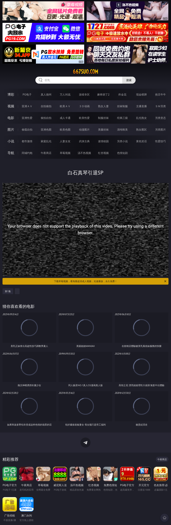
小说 (11, 141)
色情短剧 (122, 153)
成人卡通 (65, 118)
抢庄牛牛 (160, 94)
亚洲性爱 (27, 118)
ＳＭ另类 (160, 106)
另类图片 (160, 129)
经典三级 (122, 118)
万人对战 (65, 94)
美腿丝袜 (103, 129)
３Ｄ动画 (84, 106)
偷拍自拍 (46, 118)
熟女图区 (141, 129)
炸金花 (122, 94)
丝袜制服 (122, 106)
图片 (11, 129)
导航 (11, 153)
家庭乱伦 (46, 141)
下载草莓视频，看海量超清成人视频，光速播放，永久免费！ (110, 281)
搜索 (129, 80)
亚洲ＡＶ (27, 106)
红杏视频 (103, 153)
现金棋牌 (141, 94)
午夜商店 (46, 153)
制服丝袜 (103, 118)
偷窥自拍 (27, 129)
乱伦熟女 (141, 118)
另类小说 (122, 141)
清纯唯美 (122, 129)
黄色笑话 (141, 141)
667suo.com (85, 71)
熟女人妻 (103, 106)
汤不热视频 (84, 153)
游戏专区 (84, 94)
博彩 (11, 94)
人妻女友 (65, 141)
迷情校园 (103, 141)
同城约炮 (27, 153)
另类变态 (160, 118)
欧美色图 (65, 129)
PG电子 (27, 94)
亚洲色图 (46, 129)
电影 (11, 118)
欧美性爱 (84, 118)
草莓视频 (65, 153)
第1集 (8, 291)
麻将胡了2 (103, 94)
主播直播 (141, 106)
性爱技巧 (160, 141)
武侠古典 (84, 141)
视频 (11, 106)
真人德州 (46, 94)
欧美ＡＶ (65, 106)
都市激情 (27, 141)
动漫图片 (84, 129)
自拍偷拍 (46, 106)
